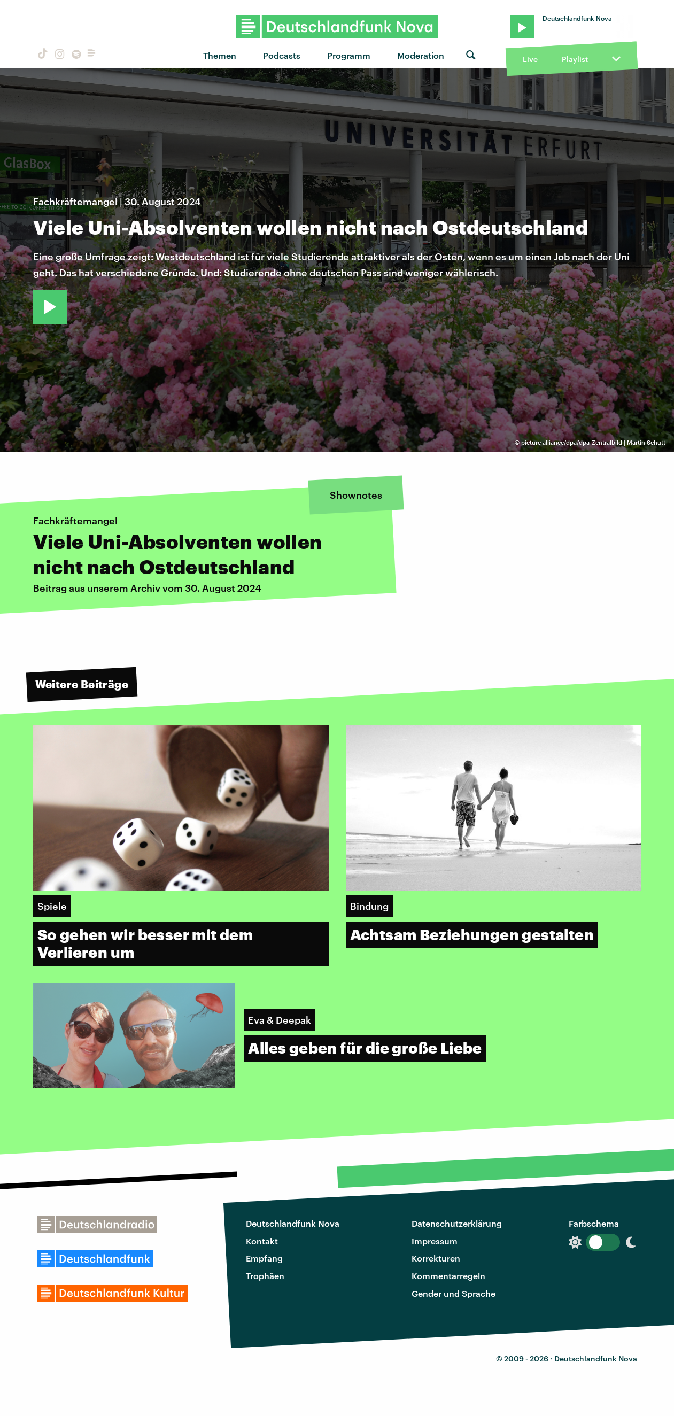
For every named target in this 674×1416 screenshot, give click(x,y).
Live (530, 59)
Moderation (420, 55)
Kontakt (262, 1241)
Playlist (575, 59)
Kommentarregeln (448, 1276)
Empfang (264, 1258)
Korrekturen (436, 1258)
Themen (219, 55)
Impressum (435, 1241)
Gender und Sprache (453, 1293)
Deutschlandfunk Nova (292, 1223)
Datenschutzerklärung (457, 1223)
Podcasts (281, 55)
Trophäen (265, 1276)
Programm (348, 55)
